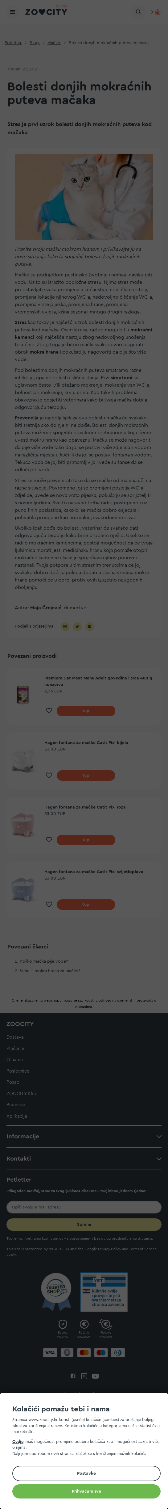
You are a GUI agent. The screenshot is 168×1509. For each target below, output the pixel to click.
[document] (86, 1451)
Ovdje (17, 1442)
